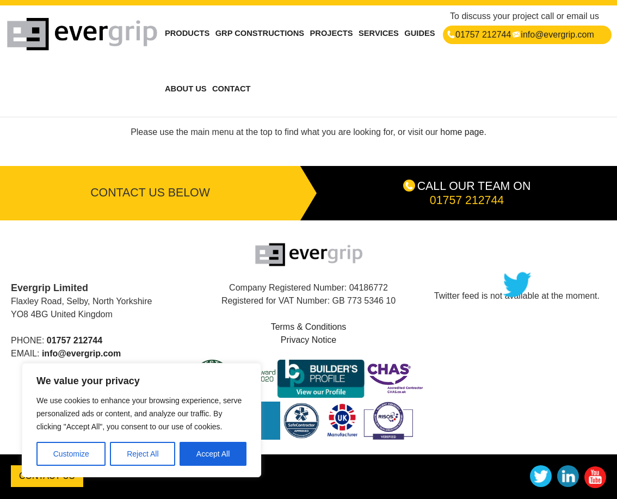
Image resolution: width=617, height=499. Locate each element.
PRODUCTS (187, 33)
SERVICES (379, 33)
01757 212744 (479, 34)
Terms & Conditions (309, 326)
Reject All (142, 453)
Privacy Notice (308, 339)
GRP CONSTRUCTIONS (259, 33)
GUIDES (419, 33)
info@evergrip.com (553, 34)
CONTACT (231, 88)
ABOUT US (186, 88)
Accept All (213, 453)
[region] (141, 420)
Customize (71, 453)
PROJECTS (331, 33)
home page (462, 132)
